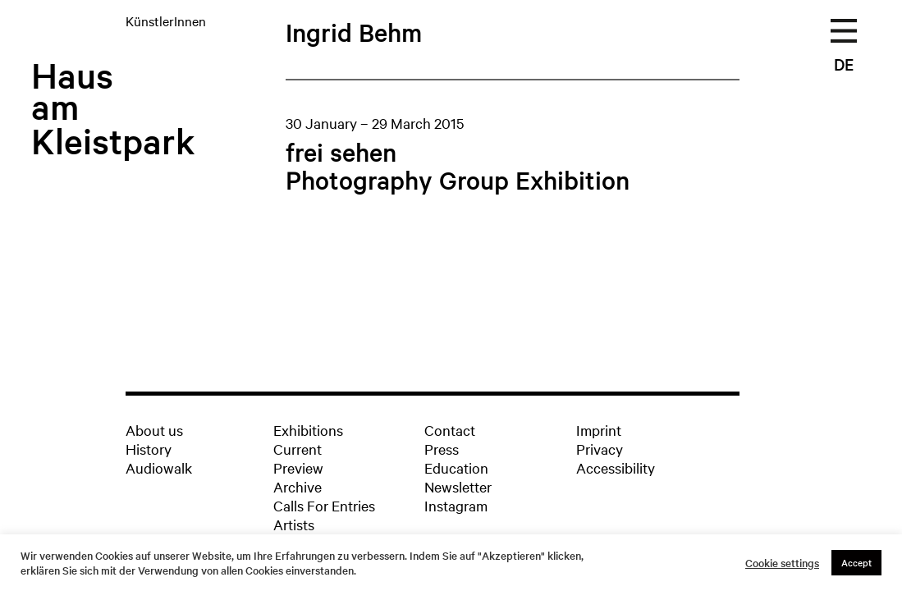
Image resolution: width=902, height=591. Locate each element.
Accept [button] (856, 562)
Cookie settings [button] (782, 563)
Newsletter (458, 486)
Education (456, 467)
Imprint (598, 429)
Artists (293, 524)
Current (297, 448)
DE (844, 64)
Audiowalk (159, 467)
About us (154, 429)
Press (441, 448)
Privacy (599, 448)
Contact (449, 429)
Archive (297, 486)
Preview (298, 467)
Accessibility (615, 467)
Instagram (456, 505)
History (149, 448)
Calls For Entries (324, 505)
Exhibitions (308, 429)
